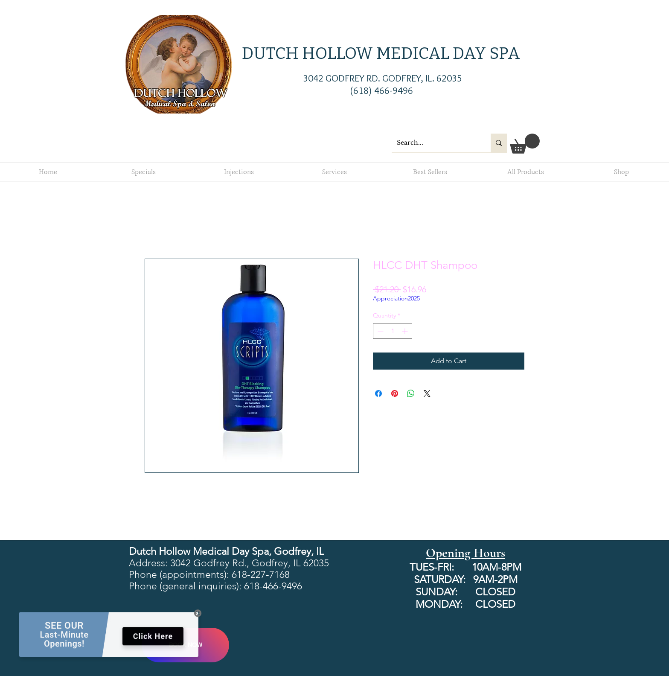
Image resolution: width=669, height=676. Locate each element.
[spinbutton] (392, 330)
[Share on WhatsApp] (411, 393)
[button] (525, 144)
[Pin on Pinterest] (395, 393)
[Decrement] (379, 330)
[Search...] (435, 143)
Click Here (153, 639)
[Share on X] (427, 393)
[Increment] (405, 330)
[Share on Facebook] (378, 393)
